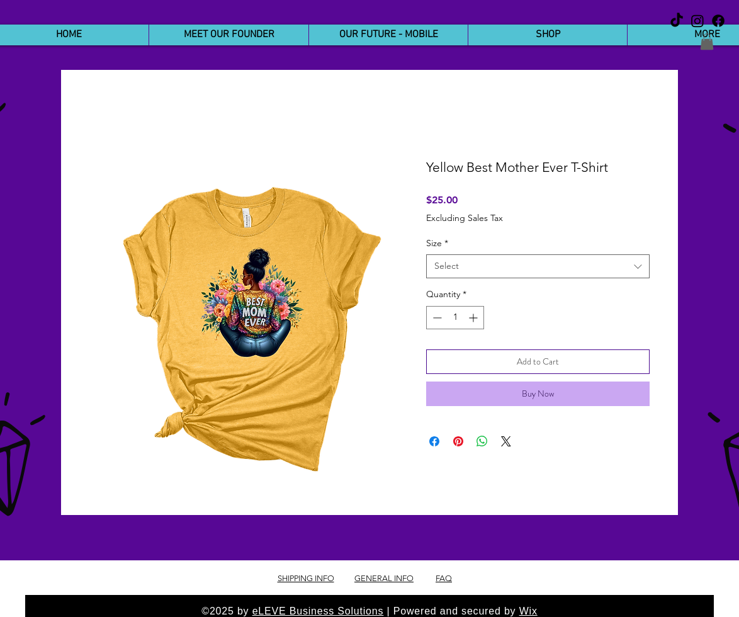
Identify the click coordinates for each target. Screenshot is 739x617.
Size (437, 243)
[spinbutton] (455, 318)
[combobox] (538, 266)
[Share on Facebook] (434, 441)
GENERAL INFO (384, 578)
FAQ (444, 578)
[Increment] (474, 318)
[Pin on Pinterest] (458, 441)
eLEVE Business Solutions (318, 611)
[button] (707, 41)
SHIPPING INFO (306, 578)
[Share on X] (506, 441)
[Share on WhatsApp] (482, 441)
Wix (528, 611)
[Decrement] (436, 318)
